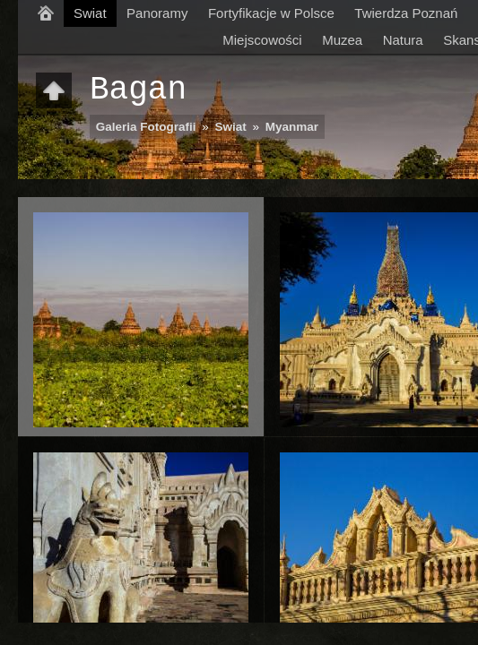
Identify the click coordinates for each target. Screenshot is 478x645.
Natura (403, 39)
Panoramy (156, 13)
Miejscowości (261, 39)
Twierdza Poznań (405, 13)
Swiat (90, 13)
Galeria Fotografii (146, 126)
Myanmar (291, 126)
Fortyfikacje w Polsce (271, 13)
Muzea (342, 39)
